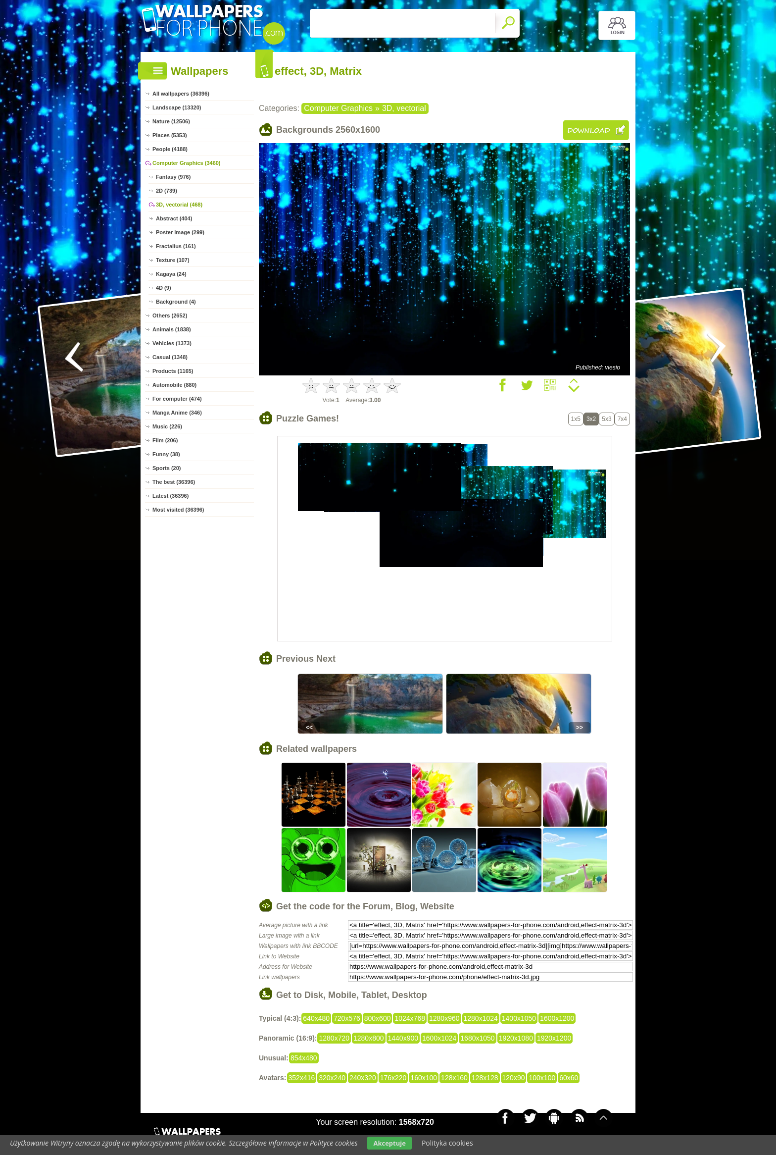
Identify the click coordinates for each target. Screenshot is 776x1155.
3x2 (591, 419)
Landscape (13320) (176, 107)
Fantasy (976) (173, 177)
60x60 (568, 1078)
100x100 (542, 1078)
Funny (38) (166, 454)
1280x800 (368, 1038)
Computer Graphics (338, 108)
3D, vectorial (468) (179, 205)
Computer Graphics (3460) (186, 163)
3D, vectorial (404, 108)
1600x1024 (439, 1038)
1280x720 (334, 1038)
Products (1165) (173, 371)
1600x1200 (557, 1018)
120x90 (513, 1078)
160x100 (423, 1078)
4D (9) (163, 288)
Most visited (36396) (178, 510)
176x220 (393, 1078)
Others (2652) (169, 315)
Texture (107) (173, 260)
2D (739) (166, 191)
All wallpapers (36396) (180, 94)
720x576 (347, 1018)
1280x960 (444, 1018)
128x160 (454, 1078)
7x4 (622, 419)
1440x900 (403, 1038)
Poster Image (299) (180, 232)
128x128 (485, 1078)
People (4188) (170, 149)
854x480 (304, 1058)
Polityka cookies (447, 1143)
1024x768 (409, 1018)
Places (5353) (169, 135)
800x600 (377, 1018)
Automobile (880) (174, 385)
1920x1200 (554, 1038)
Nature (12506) (171, 121)
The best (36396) (173, 482)
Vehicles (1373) (172, 343)
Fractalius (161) (176, 246)
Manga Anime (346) (177, 413)
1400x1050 (519, 1018)
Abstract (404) (174, 218)
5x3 (606, 419)
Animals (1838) (171, 329)
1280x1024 (481, 1018)
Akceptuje (389, 1143)
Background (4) (176, 302)
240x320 (362, 1078)
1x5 (576, 419)
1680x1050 (477, 1038)
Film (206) (165, 440)
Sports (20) (166, 468)
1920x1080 (516, 1038)
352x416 (302, 1078)
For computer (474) (177, 399)
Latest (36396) (170, 496)
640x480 (316, 1018)
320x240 (332, 1078)
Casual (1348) (170, 357)
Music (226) (167, 426)
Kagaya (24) (171, 274)
